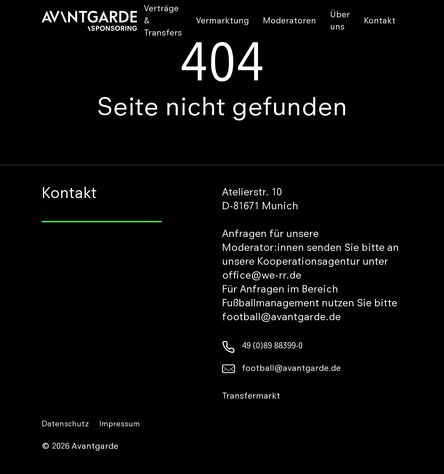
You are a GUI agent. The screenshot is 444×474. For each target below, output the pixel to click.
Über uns (340, 21)
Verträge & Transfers (163, 21)
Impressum (119, 425)
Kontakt (379, 21)
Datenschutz (65, 425)
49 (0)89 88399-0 (262, 346)
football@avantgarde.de (281, 369)
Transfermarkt (251, 397)
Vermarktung (222, 21)
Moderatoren (289, 21)
